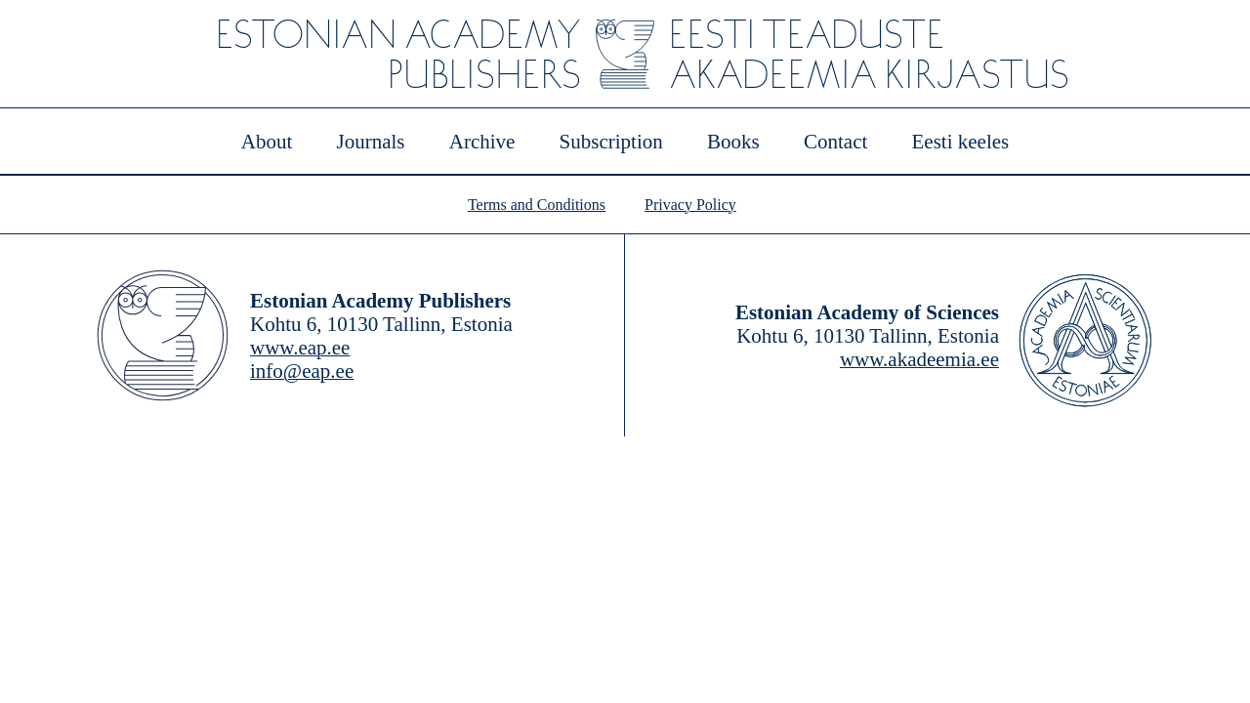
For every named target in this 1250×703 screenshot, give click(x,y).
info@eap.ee (302, 371)
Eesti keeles (961, 141)
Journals (370, 141)
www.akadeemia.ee (919, 359)
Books (733, 141)
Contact (835, 141)
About (267, 141)
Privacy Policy (690, 204)
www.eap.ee (300, 347)
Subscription (611, 141)
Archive (482, 141)
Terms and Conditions (536, 204)
